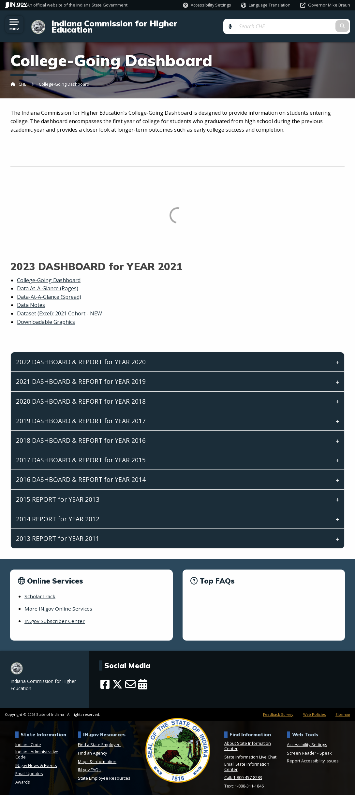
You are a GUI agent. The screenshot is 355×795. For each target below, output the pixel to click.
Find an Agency (92, 747)
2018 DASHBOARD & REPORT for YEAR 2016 (81, 434)
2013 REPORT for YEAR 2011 (57, 532)
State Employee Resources (104, 772)
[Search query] (312, 23)
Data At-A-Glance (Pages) (47, 282)
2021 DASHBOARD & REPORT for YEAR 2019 (81, 375)
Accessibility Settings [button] (307, 739)
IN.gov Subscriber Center (55, 615)
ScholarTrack (40, 590)
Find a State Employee (99, 739)
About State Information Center (247, 740)
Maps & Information (97, 755)
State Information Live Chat (250, 751)
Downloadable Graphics (46, 316)
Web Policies (314, 708)
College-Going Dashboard (49, 274)
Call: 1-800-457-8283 (243, 771)
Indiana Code (28, 739)
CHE (22, 78)
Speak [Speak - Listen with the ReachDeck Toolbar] (325, 747)
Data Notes (31, 299)
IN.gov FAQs (89, 764)
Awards (22, 776)
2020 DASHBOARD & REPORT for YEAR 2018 (81, 395)
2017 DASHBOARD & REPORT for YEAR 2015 (81, 454)
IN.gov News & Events (36, 759)
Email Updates (29, 768)
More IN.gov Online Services (59, 602)
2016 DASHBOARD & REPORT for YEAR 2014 (81, 474)
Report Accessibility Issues (313, 755)
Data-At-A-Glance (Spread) (49, 291)
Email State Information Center (246, 761)
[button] (207, 5)
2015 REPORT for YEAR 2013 (57, 493)
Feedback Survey (278, 708)
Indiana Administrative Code (36, 749)
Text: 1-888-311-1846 (244, 780)
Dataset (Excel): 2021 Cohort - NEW (59, 307)
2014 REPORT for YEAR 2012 (57, 513)
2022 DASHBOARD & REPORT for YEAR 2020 (81, 356)
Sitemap (342, 708)
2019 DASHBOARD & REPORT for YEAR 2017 (81, 415)
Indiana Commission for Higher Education (134, 23)
